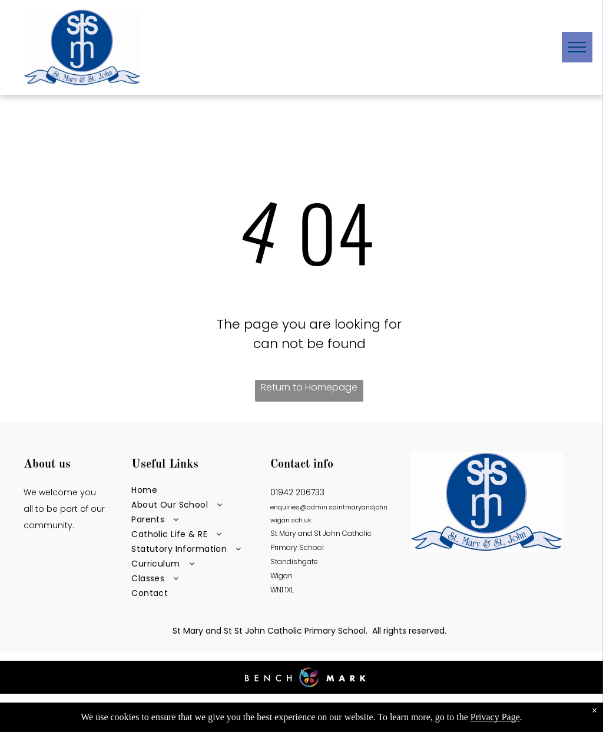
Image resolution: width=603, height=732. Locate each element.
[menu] (577, 47)
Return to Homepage (309, 387)
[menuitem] (193, 490)
